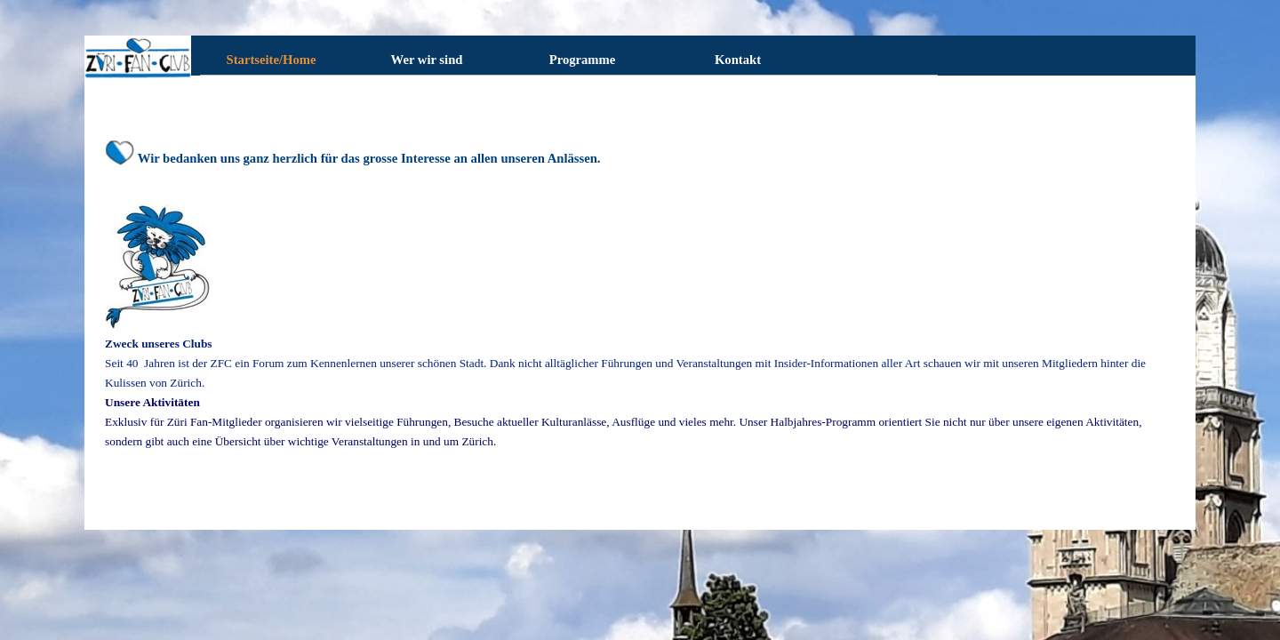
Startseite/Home (271, 59)
